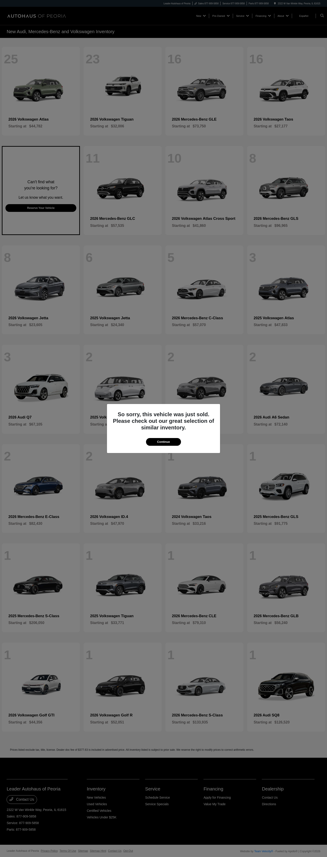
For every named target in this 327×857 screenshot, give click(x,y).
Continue (163, 441)
